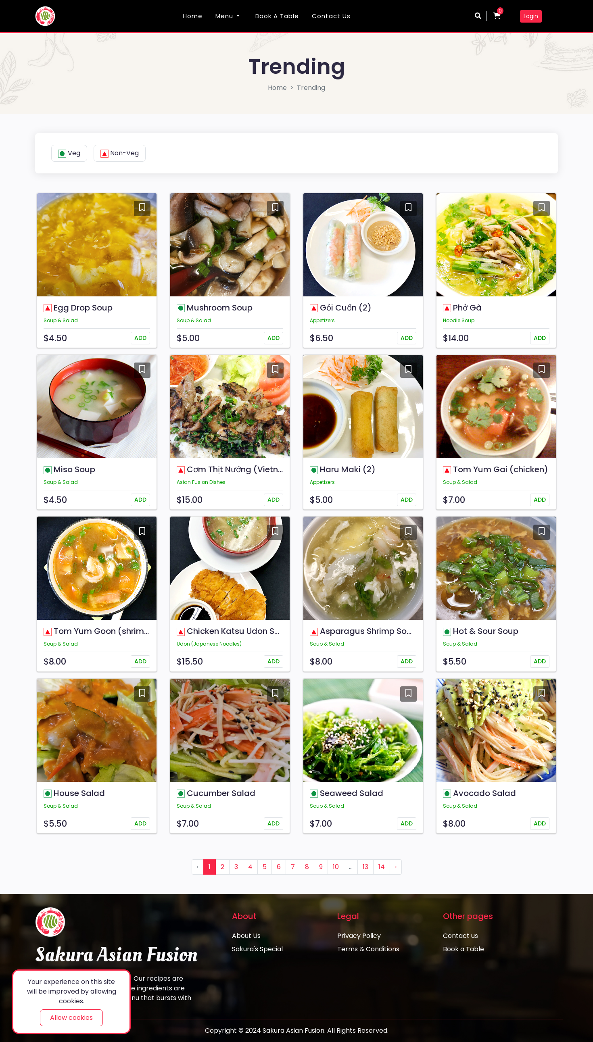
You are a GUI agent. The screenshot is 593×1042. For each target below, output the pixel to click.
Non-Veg (119, 153)
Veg (69, 153)
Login (531, 16)
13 (365, 866)
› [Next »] (396, 866)
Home (193, 16)
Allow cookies (71, 1017)
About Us (246, 935)
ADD (140, 338)
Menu (224, 16)
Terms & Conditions (368, 949)
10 (336, 866)
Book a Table (277, 16)
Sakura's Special (257, 949)
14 (381, 866)
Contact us (331, 16)
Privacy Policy (359, 935)
